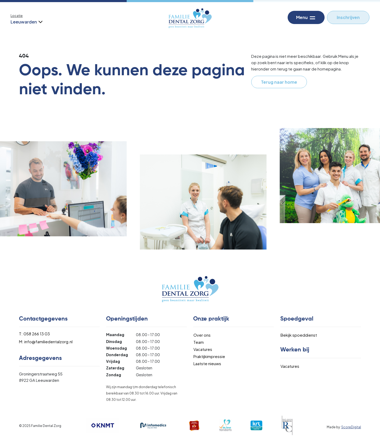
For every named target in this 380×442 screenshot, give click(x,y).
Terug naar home (279, 82)
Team (198, 342)
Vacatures (202, 349)
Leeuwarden (26, 22)
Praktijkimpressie (209, 356)
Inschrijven (348, 17)
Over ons (202, 334)
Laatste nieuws (207, 363)
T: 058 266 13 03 (34, 333)
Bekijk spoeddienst (299, 334)
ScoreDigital (351, 427)
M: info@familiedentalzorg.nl (46, 341)
